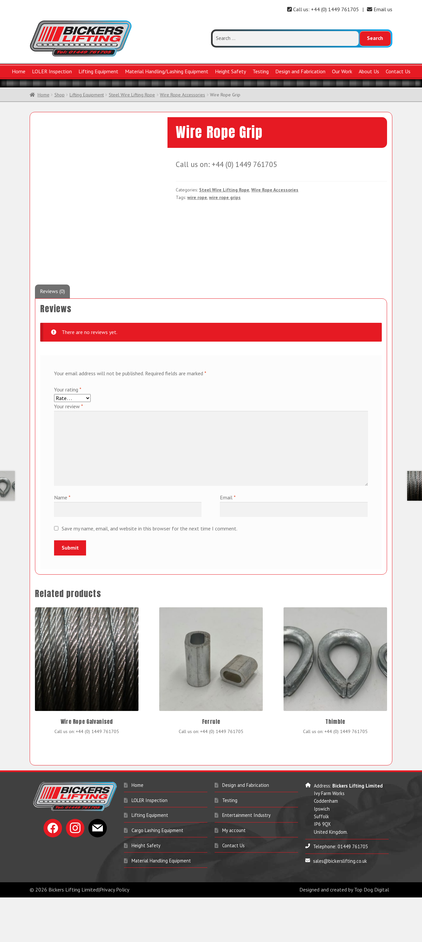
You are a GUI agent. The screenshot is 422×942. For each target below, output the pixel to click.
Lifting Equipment (98, 71)
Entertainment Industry (246, 860)
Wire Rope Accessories (182, 95)
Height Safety (230, 71)
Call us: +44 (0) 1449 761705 (323, 9)
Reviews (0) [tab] (52, 335)
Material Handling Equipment (161, 905)
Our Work (342, 71)
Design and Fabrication (300, 71)
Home (18, 71)
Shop (59, 95)
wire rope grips (225, 197)
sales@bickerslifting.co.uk (340, 905)
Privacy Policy (114, 934)
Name (62, 542)
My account (234, 875)
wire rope (197, 197)
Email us (379, 9)
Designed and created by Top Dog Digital (344, 934)
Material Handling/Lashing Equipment (166, 71)
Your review (68, 451)
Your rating (67, 434)
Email (228, 542)
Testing (261, 71)
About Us (369, 71)
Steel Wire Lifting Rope (132, 95)
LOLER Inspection (52, 71)
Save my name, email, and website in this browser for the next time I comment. (149, 573)
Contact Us (398, 71)
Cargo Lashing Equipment (157, 875)
